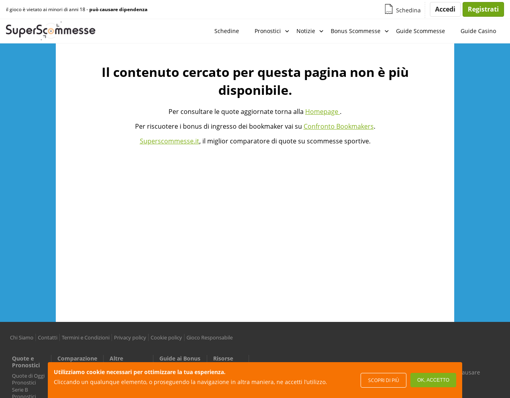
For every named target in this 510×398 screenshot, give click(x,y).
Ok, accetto (433, 380)
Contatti (47, 337)
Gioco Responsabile (209, 337)
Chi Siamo (21, 337)
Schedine (226, 31)
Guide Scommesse (420, 31)
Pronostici (268, 31)
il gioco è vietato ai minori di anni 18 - (76, 9)
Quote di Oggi (28, 375)
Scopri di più (383, 380)
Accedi (445, 9)
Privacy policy (130, 337)
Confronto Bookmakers (339, 126)
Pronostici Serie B (24, 386)
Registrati (483, 9)
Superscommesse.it (169, 141)
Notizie (305, 31)
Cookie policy (166, 337)
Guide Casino (478, 31)
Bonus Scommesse (356, 31)
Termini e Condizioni (86, 337)
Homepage (322, 111)
